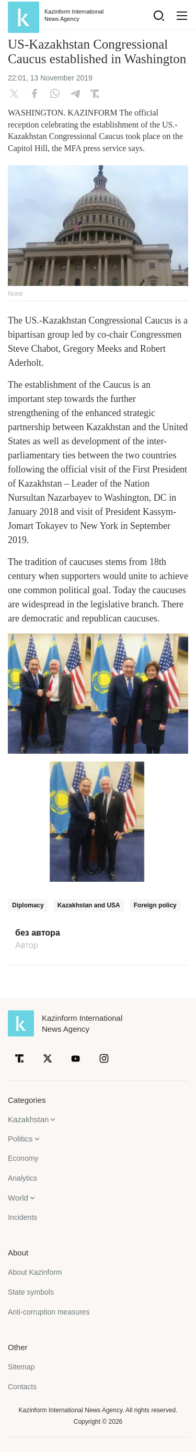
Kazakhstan (28, 1119)
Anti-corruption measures (48, 1312)
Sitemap (21, 1367)
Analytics (22, 1178)
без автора (37, 933)
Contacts (22, 1386)
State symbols (31, 1292)
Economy (23, 1158)
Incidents (22, 1217)
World (18, 1197)
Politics (20, 1138)
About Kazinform (35, 1272)
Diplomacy (28, 905)
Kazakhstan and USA (88, 905)
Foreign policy (155, 905)
